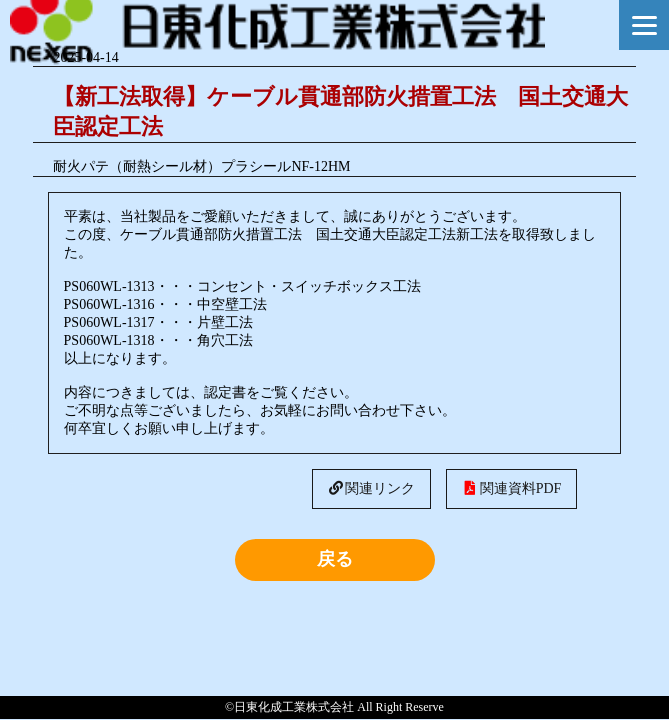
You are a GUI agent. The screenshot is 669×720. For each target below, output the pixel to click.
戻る (335, 559)
